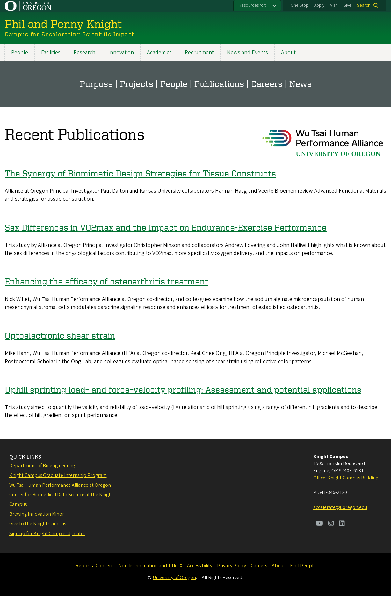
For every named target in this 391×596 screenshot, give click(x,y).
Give (347, 5)
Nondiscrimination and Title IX (150, 565)
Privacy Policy (231, 565)
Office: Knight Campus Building (345, 477)
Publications (219, 84)
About (288, 52)
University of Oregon (174, 577)
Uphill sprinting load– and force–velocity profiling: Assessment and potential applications (183, 389)
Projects (136, 84)
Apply (319, 5)
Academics (159, 52)
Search (363, 5)
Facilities (51, 52)
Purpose (96, 84)
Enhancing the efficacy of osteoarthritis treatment (106, 281)
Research (84, 52)
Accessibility (199, 565)
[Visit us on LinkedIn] (342, 524)
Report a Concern (95, 565)
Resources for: (252, 5)
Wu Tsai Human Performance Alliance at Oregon (60, 485)
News (300, 84)
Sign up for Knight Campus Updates (47, 533)
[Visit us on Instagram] (331, 524)
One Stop (299, 5)
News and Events (247, 52)
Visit (333, 5)
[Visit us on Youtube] (319, 524)
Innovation (121, 52)
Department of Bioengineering (42, 465)
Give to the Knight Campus (37, 523)
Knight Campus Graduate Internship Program (58, 475)
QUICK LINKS (25, 457)
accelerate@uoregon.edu (340, 507)
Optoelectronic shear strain (60, 335)
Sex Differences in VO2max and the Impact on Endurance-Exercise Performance (166, 227)
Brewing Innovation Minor (36, 514)
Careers (266, 84)
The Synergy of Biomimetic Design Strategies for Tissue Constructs (140, 173)
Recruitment (199, 52)
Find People (303, 565)
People (19, 52)
